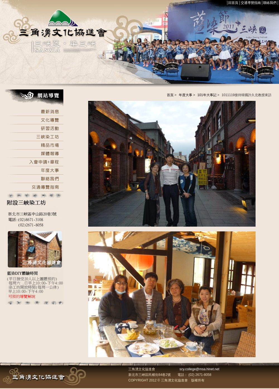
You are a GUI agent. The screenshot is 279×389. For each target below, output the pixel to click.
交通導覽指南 (251, 3)
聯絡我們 (269, 3)
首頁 (170, 95)
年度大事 (185, 95)
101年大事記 (207, 95)
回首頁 (233, 3)
